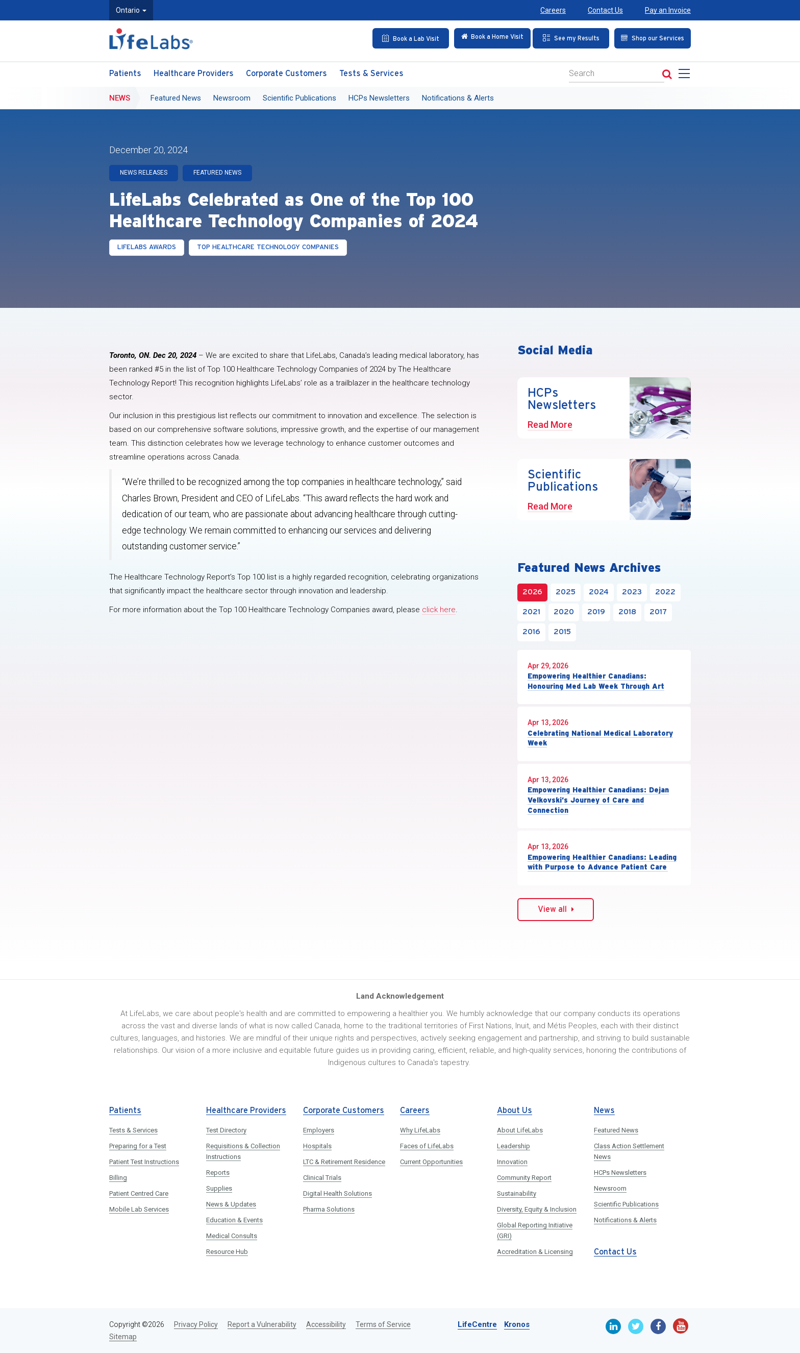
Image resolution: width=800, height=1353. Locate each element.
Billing (118, 1177)
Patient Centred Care (138, 1193)
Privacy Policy (196, 1324)
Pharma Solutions (329, 1209)
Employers (318, 1130)
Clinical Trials (322, 1177)
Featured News (176, 95)
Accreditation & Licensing (535, 1251)
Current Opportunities (431, 1162)
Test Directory (226, 1130)
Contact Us (605, 10)
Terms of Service (383, 1324)
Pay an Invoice (668, 10)
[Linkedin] (613, 1326)
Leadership (513, 1146)
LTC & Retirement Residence (344, 1162)
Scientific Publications (299, 95)
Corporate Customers (286, 71)
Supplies (219, 1188)
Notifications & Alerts (458, 95)
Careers (553, 10)
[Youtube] (680, 1326)
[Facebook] (658, 1326)
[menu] (686, 74)
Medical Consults (231, 1236)
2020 (564, 612)
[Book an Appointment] (403, 37)
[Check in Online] (485, 37)
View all (556, 909)
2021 (531, 612)
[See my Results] (568, 37)
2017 (658, 612)
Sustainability (516, 1193)
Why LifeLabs (420, 1130)
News (119, 95)
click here (439, 609)
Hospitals (317, 1146)
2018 (627, 612)
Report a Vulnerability (262, 1324)
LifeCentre (477, 1324)
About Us (514, 1111)
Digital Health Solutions (337, 1193)
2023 (632, 592)
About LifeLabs (520, 1130)
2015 (562, 632)
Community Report (524, 1177)
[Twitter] (635, 1326)
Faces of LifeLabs (427, 1146)
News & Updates (231, 1204)
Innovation (512, 1162)
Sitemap (123, 1337)
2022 (665, 592)
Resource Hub (227, 1251)
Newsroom (232, 95)
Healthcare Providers (194, 71)
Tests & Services (371, 71)
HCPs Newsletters (379, 95)
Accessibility (326, 1324)
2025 (566, 592)
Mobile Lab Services (139, 1209)
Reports (218, 1172)
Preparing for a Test (137, 1146)
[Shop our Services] (650, 37)
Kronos (517, 1324)
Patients (125, 71)
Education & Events (234, 1220)
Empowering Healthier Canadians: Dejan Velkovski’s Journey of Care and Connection (598, 800)
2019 (596, 612)
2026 (532, 592)
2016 (531, 632)
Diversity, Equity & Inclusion (537, 1209)
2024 (599, 592)
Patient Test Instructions (144, 1162)
